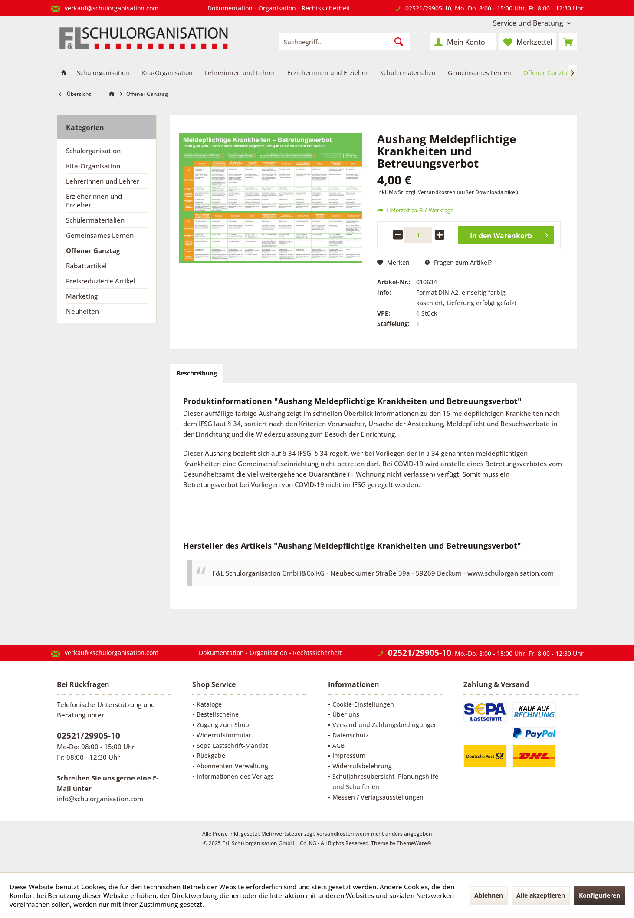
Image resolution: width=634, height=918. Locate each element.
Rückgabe (211, 755)
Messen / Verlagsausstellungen (378, 797)
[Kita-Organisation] (167, 73)
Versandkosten (335, 833)
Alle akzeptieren (540, 895)
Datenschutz (350, 735)
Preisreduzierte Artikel (100, 280)
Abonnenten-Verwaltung (232, 766)
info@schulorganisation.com (100, 798)
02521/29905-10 (428, 8)
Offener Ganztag (93, 250)
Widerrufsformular (224, 735)
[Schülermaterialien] (408, 73)
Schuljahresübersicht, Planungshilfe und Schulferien (385, 781)
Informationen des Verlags (235, 776)
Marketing (82, 296)
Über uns (345, 714)
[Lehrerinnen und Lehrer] (240, 73)
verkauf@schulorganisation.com (111, 8)
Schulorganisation (93, 150)
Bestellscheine (218, 714)
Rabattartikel (86, 265)
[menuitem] (532, 23)
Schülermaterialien (95, 220)
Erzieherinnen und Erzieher (94, 200)
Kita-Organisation (93, 165)
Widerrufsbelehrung (362, 766)
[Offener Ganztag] (547, 73)
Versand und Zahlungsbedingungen (385, 725)
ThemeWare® (414, 843)
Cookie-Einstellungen (363, 704)
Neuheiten (82, 311)
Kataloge (209, 704)
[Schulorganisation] (103, 73)
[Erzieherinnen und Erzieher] (327, 73)
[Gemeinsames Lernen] (479, 73)
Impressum (348, 755)
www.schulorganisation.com (510, 573)
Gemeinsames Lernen (100, 235)
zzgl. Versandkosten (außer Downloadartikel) (462, 192)
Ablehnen (488, 895)
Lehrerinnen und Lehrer (102, 181)
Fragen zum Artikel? (458, 262)
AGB (338, 745)
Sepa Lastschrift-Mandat (232, 745)
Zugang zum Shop (223, 725)
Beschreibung (197, 373)
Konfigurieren (599, 895)
